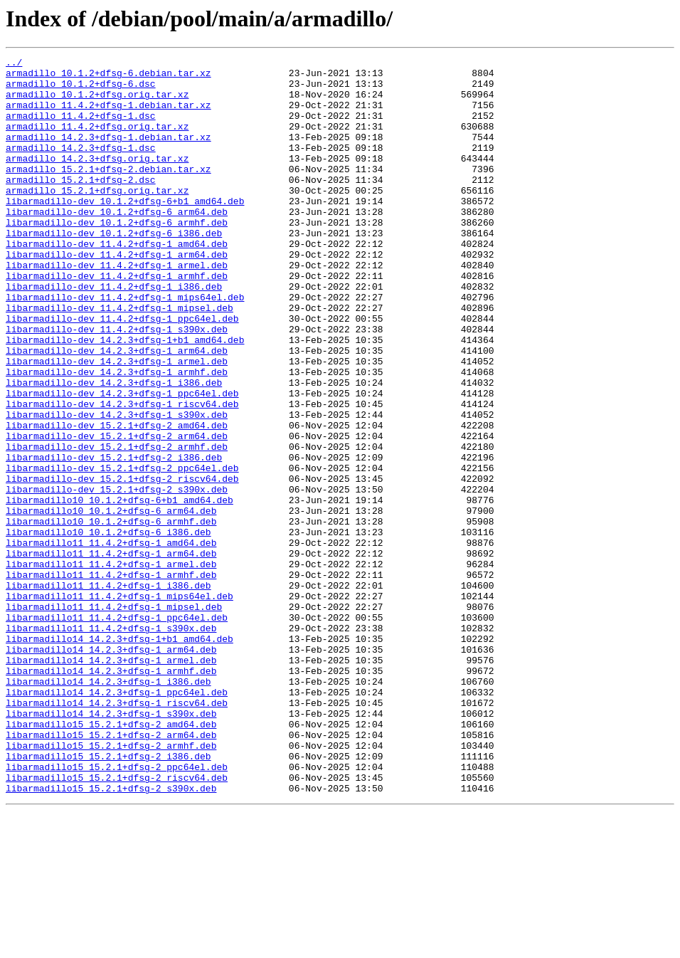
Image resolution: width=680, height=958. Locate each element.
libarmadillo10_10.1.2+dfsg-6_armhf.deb (111, 615)
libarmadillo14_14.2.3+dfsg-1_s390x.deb (111, 845)
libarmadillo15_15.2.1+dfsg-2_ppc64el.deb (117, 909)
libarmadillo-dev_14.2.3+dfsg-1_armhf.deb (117, 435)
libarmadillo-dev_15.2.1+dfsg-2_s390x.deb (117, 576)
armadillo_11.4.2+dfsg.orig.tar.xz (97, 141)
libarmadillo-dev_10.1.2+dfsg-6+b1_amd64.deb (125, 230)
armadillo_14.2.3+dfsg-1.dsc (81, 166)
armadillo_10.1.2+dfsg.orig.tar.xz (97, 102)
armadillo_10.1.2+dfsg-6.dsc (81, 89)
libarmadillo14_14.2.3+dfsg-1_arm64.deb (111, 768)
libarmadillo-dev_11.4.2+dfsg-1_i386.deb (114, 333)
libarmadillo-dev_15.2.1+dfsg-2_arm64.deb (117, 512)
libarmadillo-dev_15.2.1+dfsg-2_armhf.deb (117, 525)
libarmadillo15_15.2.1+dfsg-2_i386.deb (108, 896)
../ (14, 64)
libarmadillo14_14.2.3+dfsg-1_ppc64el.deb (117, 820)
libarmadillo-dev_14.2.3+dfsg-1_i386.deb (114, 448)
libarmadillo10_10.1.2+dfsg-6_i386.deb (108, 627)
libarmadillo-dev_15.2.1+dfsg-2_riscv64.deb (122, 563)
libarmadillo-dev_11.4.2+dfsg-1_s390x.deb (117, 384)
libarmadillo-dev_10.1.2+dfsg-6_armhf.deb (117, 256)
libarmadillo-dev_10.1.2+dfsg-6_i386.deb (114, 269)
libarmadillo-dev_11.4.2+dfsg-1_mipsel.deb (119, 358)
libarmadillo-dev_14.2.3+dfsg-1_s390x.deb (117, 486)
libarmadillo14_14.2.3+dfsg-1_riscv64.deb (117, 832)
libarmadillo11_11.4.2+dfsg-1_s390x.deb (111, 743)
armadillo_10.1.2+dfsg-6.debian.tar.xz (108, 76)
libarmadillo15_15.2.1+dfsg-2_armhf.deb (111, 884)
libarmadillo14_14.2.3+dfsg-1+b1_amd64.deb (119, 755)
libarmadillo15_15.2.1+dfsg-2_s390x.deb (111, 935)
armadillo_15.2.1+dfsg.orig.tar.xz (97, 217)
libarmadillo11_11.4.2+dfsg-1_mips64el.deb (119, 704)
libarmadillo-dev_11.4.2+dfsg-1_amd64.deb (117, 281)
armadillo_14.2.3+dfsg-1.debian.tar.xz (108, 153)
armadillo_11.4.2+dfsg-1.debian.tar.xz (108, 115)
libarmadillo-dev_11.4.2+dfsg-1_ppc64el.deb (122, 371)
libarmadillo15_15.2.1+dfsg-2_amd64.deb (111, 858)
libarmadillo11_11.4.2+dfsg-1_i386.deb (108, 691)
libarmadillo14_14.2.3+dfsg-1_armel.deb (111, 781)
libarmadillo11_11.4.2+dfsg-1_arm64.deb (111, 653)
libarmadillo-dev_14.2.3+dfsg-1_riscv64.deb (122, 474)
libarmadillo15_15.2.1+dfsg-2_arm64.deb (111, 871)
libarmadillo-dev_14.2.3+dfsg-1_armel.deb (117, 422)
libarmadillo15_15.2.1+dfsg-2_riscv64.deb (117, 922)
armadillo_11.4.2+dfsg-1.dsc (81, 128)
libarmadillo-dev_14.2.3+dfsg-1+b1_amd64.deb (125, 397)
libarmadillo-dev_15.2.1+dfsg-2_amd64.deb (117, 499)
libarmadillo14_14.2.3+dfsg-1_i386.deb (108, 807)
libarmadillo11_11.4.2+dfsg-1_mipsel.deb (114, 717)
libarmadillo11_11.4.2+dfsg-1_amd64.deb (111, 640)
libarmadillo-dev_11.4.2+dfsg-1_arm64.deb (117, 294)
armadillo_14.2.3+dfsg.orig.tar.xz (97, 179)
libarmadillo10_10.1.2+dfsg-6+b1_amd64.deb (119, 589)
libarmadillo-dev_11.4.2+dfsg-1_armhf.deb (117, 320)
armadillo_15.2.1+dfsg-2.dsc (81, 205)
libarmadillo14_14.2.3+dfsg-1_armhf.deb (111, 794)
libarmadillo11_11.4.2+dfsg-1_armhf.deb (111, 679)
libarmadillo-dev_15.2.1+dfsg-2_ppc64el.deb (122, 550)
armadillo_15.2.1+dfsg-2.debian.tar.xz (108, 192)
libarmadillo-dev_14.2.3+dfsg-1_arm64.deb (117, 410)
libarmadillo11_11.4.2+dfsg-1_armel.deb (111, 666)
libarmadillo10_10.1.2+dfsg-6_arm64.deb (111, 602)
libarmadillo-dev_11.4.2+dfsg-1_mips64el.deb (125, 345)
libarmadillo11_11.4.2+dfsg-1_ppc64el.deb (117, 730)
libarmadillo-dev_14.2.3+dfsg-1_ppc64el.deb (122, 461)
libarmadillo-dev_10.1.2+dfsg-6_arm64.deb (117, 243)
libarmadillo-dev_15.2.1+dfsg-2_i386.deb (114, 538)
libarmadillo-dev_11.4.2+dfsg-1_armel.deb (117, 307)
